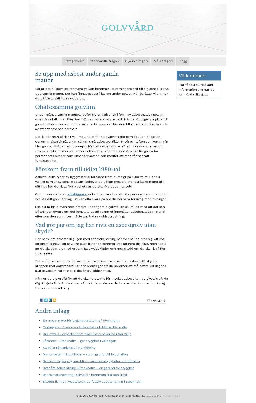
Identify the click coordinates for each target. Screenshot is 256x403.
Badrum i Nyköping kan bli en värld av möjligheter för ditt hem (91, 361)
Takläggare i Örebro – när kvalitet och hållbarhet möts (85, 327)
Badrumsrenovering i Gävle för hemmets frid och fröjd (85, 375)
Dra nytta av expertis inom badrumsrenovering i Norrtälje (87, 334)
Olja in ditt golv (136, 61)
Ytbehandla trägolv (104, 61)
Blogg (183, 61)
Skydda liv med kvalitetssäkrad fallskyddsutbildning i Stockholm (92, 381)
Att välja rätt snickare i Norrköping (69, 347)
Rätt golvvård (75, 61)
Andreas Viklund (171, 396)
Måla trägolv (163, 61)
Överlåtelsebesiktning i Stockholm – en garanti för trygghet (88, 368)
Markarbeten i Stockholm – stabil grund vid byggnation (85, 354)
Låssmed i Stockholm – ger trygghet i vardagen (79, 341)
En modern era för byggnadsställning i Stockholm (81, 320)
